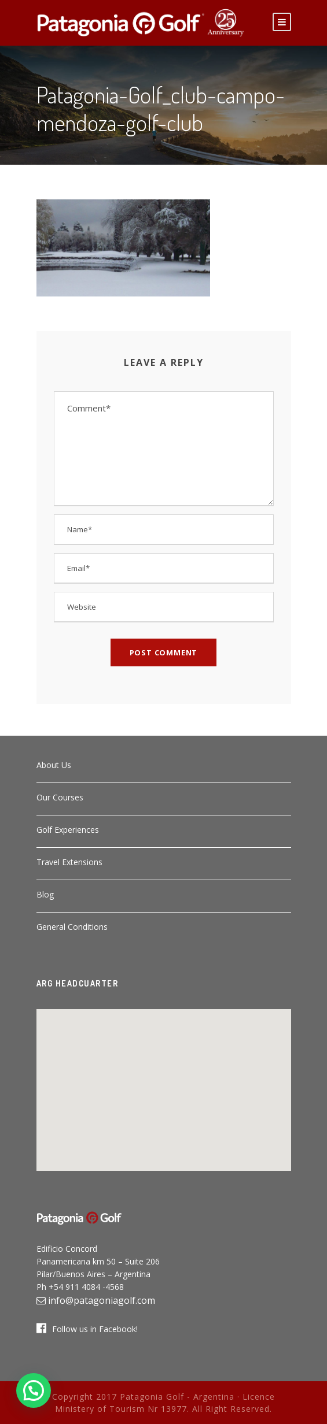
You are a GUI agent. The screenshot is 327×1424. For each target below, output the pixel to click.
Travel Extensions (69, 861)
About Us (53, 764)
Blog (45, 894)
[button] (164, 1083)
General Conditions (72, 926)
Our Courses (59, 797)
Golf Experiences (67, 829)
